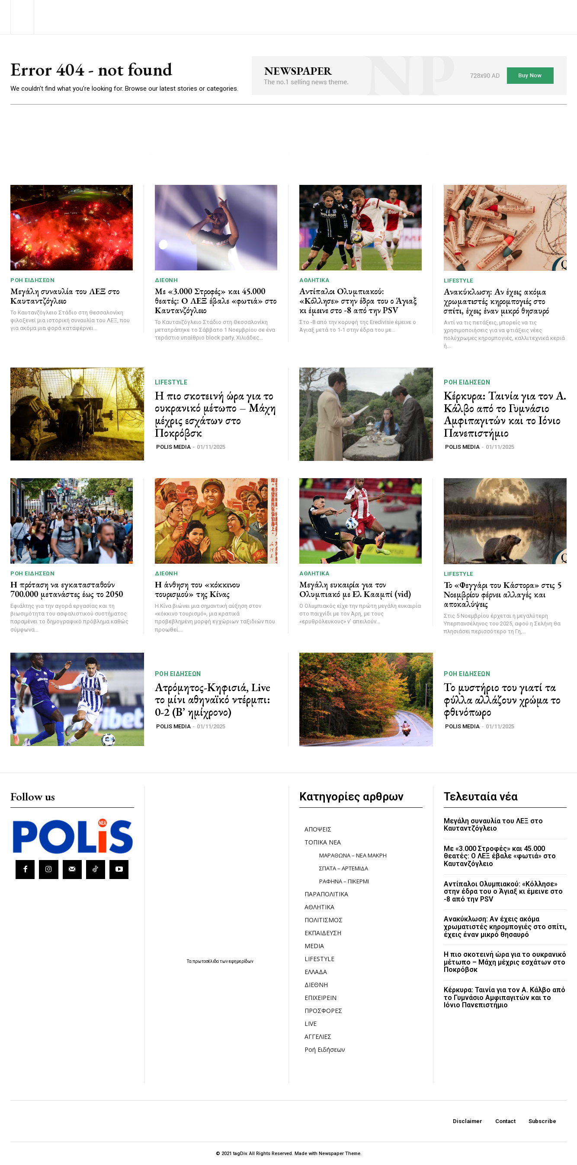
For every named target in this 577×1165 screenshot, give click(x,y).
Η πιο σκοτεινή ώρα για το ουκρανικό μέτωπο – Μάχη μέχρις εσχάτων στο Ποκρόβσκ (215, 414)
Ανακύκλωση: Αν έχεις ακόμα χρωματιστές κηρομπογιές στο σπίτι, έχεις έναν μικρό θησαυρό (496, 301)
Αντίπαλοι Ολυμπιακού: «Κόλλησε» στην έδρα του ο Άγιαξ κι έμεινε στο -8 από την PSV (358, 301)
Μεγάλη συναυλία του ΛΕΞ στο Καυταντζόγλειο (64, 296)
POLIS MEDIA (173, 447)
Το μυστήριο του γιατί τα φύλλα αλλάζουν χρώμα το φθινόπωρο (502, 699)
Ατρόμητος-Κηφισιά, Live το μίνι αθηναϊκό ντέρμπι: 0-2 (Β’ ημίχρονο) (212, 699)
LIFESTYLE (458, 280)
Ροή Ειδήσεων (32, 280)
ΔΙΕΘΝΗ (166, 280)
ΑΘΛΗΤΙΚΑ (314, 280)
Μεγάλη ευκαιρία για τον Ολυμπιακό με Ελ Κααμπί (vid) (355, 589)
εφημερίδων (241, 961)
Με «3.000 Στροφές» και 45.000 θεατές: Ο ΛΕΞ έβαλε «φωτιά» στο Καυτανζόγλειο (215, 301)
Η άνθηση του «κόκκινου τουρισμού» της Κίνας (197, 589)
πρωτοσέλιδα (206, 961)
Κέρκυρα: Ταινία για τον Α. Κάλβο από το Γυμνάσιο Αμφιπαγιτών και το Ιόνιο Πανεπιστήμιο (505, 414)
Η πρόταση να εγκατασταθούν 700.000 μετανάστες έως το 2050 (66, 589)
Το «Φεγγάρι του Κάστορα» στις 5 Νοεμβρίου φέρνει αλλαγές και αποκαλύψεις (502, 594)
